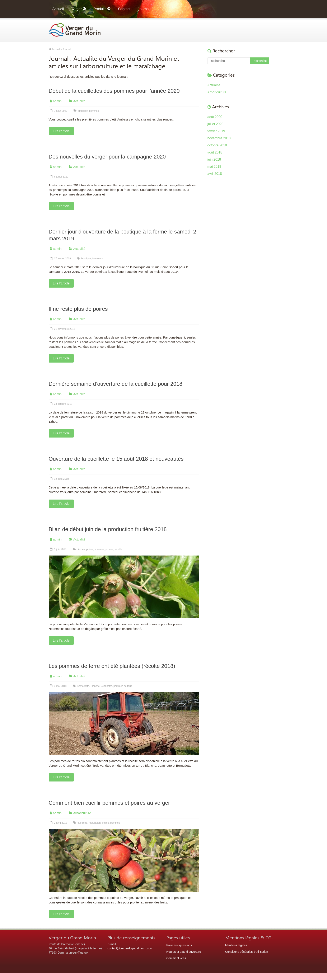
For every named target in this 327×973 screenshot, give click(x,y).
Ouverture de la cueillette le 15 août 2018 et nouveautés (116, 459)
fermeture (97, 258)
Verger (78, 9)
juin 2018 (214, 159)
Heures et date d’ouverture (183, 951)
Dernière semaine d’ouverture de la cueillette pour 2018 (115, 384)
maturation (95, 822)
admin (57, 101)
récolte (118, 549)
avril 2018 (214, 173)
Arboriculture (82, 813)
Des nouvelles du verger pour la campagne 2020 (107, 156)
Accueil (58, 9)
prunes (109, 549)
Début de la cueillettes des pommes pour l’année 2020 (114, 91)
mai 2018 (214, 166)
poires (89, 549)
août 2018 (214, 152)
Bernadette (83, 686)
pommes (94, 110)
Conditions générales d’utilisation (246, 951)
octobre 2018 (217, 145)
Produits (102, 9)
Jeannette (106, 686)
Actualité (79, 101)
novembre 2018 (219, 138)
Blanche (95, 686)
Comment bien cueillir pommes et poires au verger (109, 803)
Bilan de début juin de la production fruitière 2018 (108, 529)
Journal (144, 9)
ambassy (83, 110)
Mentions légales (236, 945)
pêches (81, 549)
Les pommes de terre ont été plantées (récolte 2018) (112, 666)
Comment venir (176, 958)
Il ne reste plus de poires (78, 309)
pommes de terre (122, 686)
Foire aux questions (179, 945)
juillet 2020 (215, 124)
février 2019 (216, 131)
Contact (124, 9)
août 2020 (214, 117)
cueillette (82, 822)
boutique (86, 258)
